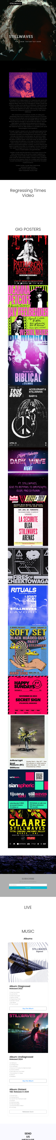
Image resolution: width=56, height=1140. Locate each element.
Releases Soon (28, 1112)
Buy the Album (28, 1008)
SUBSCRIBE (28, 879)
